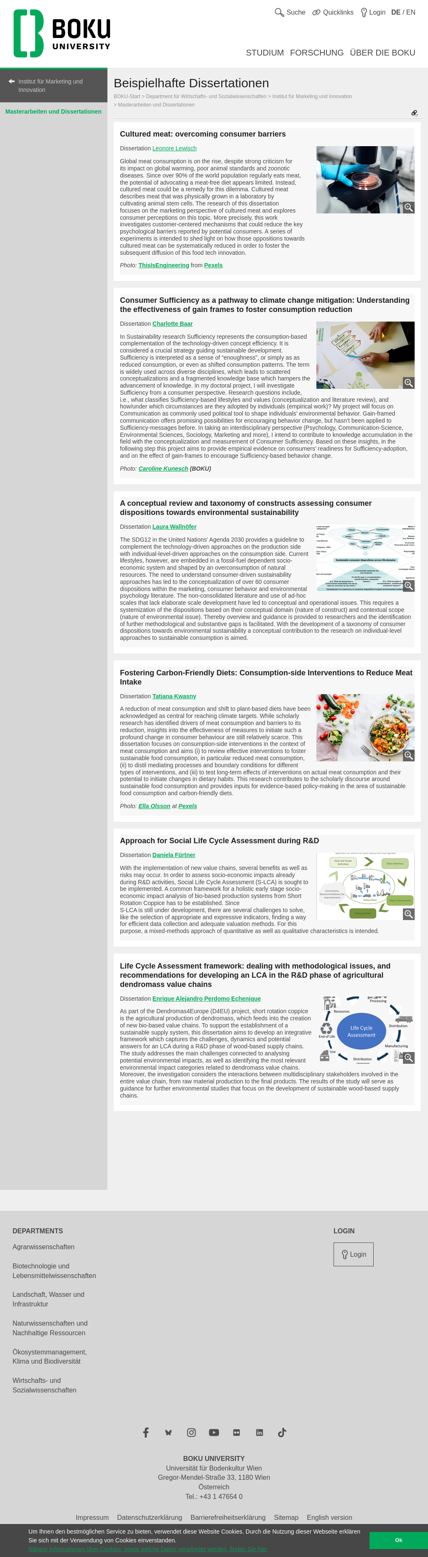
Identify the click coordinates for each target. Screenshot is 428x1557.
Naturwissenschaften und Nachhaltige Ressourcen (50, 1328)
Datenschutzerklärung (149, 1517)
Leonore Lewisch (175, 148)
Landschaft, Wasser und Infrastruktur (48, 1299)
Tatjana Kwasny (174, 696)
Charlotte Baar (173, 323)
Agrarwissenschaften (44, 1246)
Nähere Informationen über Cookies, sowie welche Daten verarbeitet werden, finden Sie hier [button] (147, 1549)
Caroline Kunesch (163, 468)
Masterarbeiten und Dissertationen (53, 111)
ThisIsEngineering (163, 265)
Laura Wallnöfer (174, 526)
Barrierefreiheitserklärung (228, 1517)
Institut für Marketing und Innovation (50, 85)
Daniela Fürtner (174, 855)
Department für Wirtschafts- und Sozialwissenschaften (206, 96)
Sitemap (286, 1517)
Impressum (92, 1517)
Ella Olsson (154, 806)
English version (329, 1517)
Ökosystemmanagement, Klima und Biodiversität (50, 1357)
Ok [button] (399, 1540)
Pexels (213, 265)
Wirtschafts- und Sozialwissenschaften (44, 1385)
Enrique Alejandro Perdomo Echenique (207, 998)
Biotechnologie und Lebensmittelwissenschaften (54, 1271)
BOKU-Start (127, 96)
